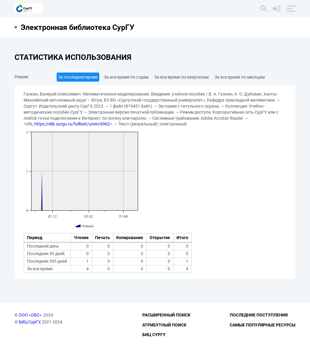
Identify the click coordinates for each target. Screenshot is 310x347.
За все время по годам (126, 77)
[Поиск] (264, 8)
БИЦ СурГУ (29, 321)
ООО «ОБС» (30, 315)
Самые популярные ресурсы (262, 325)
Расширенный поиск (166, 315)
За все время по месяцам (240, 77)
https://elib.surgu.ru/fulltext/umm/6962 (72, 124)
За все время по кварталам (181, 77)
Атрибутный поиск (164, 325)
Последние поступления (259, 315)
